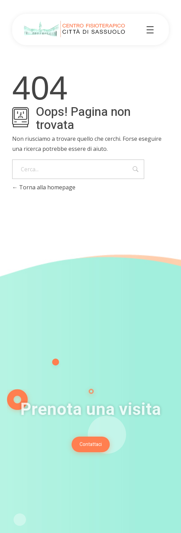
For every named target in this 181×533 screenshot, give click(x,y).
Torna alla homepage (43, 187)
